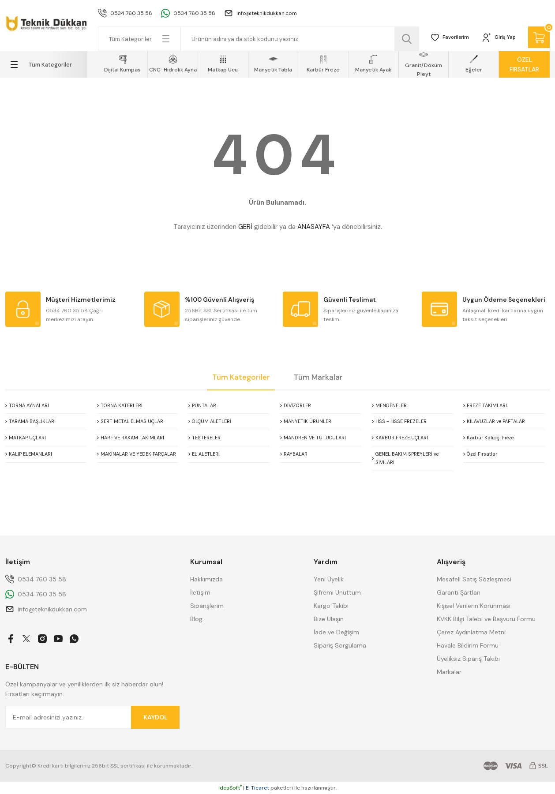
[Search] (295, 38)
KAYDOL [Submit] (155, 717)
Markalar (449, 672)
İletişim (200, 592)
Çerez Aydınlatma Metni (471, 632)
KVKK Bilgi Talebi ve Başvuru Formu (486, 619)
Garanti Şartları (458, 592)
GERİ (245, 226)
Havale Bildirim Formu (468, 645)
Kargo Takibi (331, 606)
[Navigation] (46, 64)
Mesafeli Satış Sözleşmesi (474, 579)
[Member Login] (494, 39)
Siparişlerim (207, 606)
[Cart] (537, 38)
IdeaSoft (230, 787)
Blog (196, 619)
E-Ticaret (257, 787)
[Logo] (46, 22)
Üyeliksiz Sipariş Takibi (468, 659)
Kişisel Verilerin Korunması (473, 606)
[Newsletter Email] (92, 717)
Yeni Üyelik (329, 579)
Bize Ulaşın (329, 619)
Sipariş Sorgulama (340, 645)
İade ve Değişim (336, 632)
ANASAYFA (313, 226)
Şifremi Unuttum (337, 592)
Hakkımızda (206, 579)
